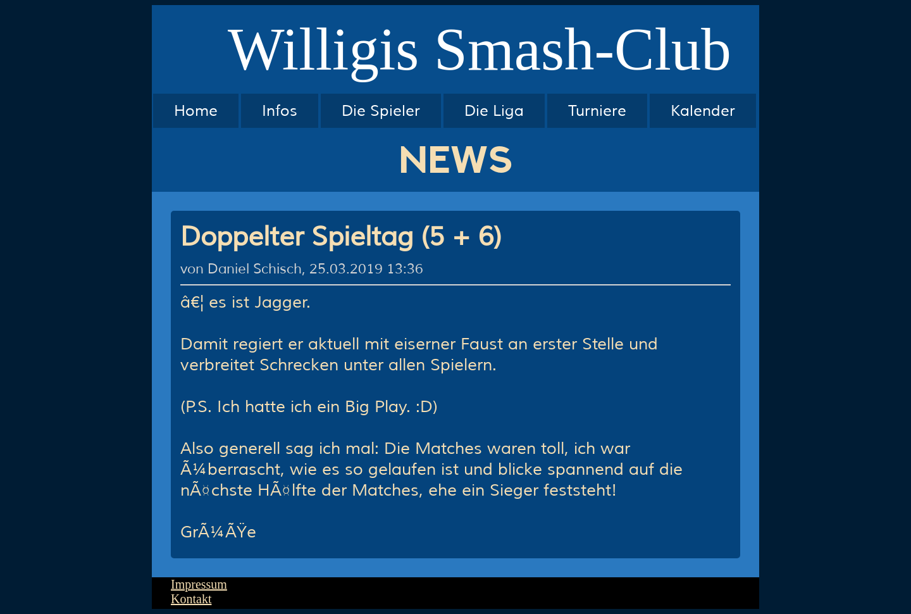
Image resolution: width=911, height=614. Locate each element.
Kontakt (191, 599)
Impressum (199, 584)
